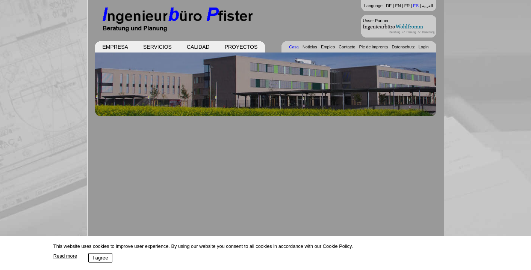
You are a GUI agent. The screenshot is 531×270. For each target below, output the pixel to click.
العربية (427, 5)
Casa (294, 47)
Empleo (328, 47)
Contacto (347, 47)
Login (424, 47)
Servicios (157, 47)
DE (389, 5)
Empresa (115, 47)
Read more (65, 256)
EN (398, 5)
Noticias (310, 47)
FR (407, 5)
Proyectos (241, 47)
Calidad (198, 47)
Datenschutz (403, 47)
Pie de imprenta (373, 47)
